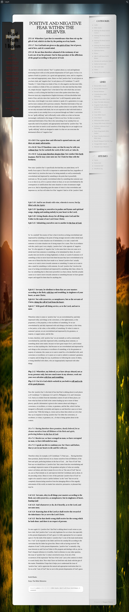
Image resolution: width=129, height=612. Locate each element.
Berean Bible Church (100, 86)
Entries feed (97, 163)
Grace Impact (98, 118)
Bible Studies (55, 588)
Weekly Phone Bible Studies (102, 72)
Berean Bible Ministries (101, 89)
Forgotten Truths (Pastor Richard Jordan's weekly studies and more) (103, 107)
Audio (96, 25)
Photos (96, 53)
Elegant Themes (108, 602)
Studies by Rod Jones (100, 64)
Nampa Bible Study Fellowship (103, 123)
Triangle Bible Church (100, 144)
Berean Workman (99, 91)
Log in (96, 160)
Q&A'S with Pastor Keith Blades (69, 588)
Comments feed (98, 166)
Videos (96, 70)
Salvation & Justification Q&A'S (103, 61)
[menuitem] (2, 2)
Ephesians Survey (99, 50)
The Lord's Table (99, 67)
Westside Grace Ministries (101, 147)
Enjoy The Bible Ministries (102, 102)
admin (38, 588)
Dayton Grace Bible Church (102, 99)
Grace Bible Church (100, 115)
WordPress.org (98, 169)
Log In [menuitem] (7, 2)
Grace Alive (97, 112)
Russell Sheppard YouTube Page (103, 141)
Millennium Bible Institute (101, 120)
